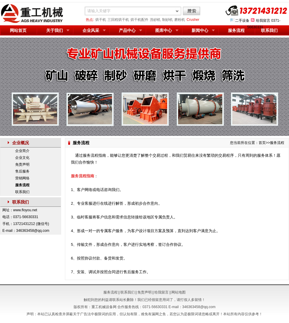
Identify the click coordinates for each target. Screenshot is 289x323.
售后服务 (22, 171)
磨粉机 (179, 20)
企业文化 (22, 158)
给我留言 (263, 20)
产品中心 (127, 30)
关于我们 (54, 30)
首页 (262, 143)
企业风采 (91, 30)
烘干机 (100, 20)
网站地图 (178, 292)
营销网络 (22, 178)
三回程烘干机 (118, 20)
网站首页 (18, 30)
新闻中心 (200, 30)
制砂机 (167, 20)
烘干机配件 (139, 20)
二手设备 (242, 20)
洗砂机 (155, 20)
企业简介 (22, 151)
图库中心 (163, 30)
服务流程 (236, 30)
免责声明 (22, 164)
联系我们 (269, 30)
